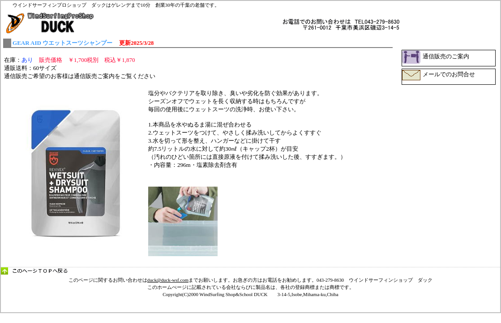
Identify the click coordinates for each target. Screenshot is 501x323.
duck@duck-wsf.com (167, 280)
